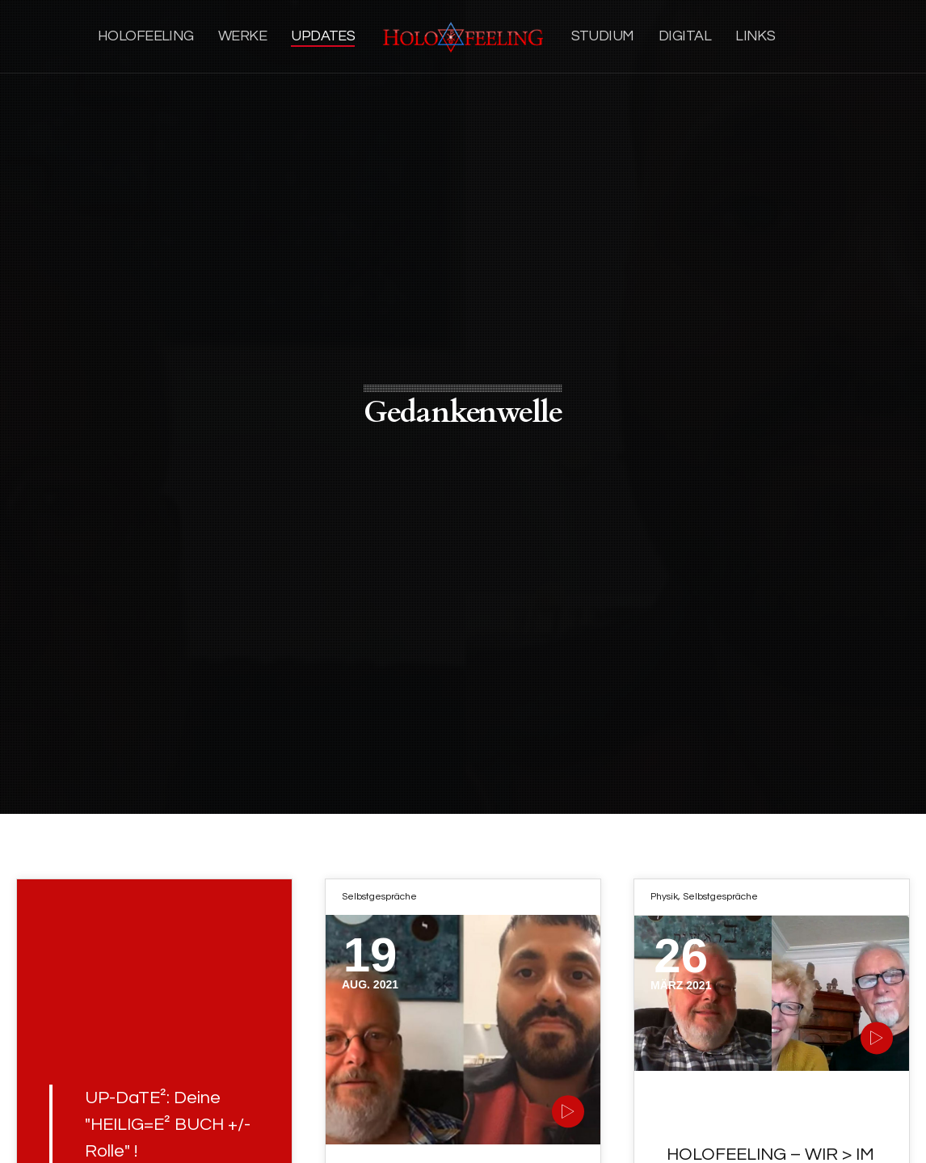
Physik (664, 896)
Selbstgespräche (379, 896)
